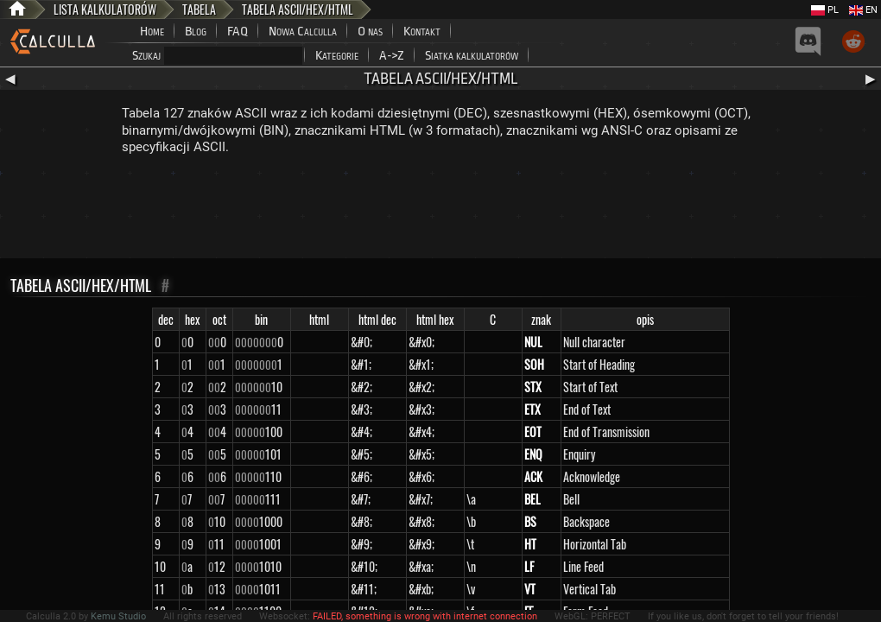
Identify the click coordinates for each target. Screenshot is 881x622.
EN (863, 10)
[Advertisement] (440, 211)
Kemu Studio (118, 616)
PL (825, 10)
